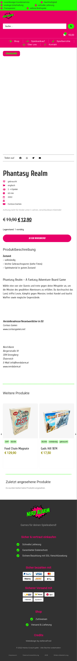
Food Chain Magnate (16, 448)
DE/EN (13, 442)
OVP (7, 442)
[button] (20, 158)
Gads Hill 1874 (49, 448)
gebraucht (64, 442)
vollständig (53, 442)
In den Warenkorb (37, 238)
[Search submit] (71, 26)
